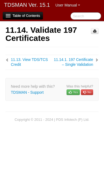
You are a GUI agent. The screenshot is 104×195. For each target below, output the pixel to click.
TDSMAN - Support (27, 92)
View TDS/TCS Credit (29, 62)
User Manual (67, 5)
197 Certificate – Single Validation (73, 62)
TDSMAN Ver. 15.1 (27, 5)
